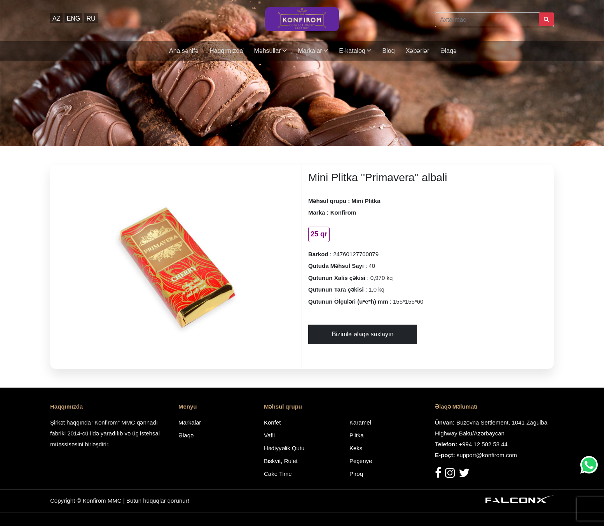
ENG (73, 18)
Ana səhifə (184, 50)
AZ (56, 18)
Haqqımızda (226, 50)
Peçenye (360, 461)
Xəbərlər (417, 50)
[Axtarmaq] (494, 19)
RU (90, 18)
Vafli (269, 435)
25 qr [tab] (319, 234)
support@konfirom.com (487, 455)
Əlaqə (448, 50)
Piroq (356, 473)
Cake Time (278, 473)
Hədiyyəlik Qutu (284, 448)
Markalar (313, 50)
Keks (355, 448)
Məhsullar (270, 50)
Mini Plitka (365, 200)
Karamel (360, 422)
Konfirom (343, 212)
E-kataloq (355, 50)
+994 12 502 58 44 (483, 444)
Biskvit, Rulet (281, 461)
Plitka (356, 435)
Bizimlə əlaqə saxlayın (363, 334)
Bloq (388, 50)
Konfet (272, 422)
